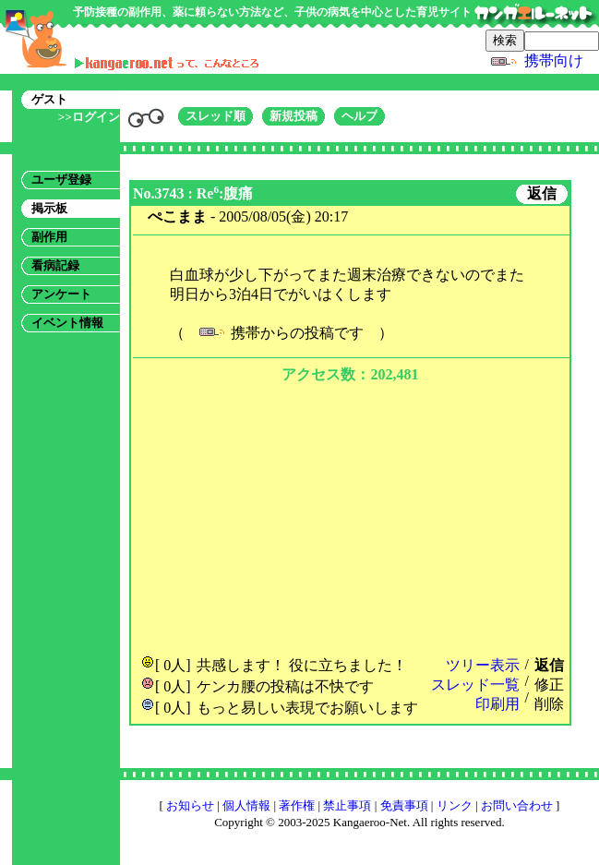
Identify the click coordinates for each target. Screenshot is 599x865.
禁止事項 (347, 805)
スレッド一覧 (475, 684)
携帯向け (553, 60)
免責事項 (404, 805)
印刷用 (497, 704)
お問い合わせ (517, 805)
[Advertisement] (350, 517)
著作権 (297, 805)
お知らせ (190, 805)
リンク (455, 805)
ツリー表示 (483, 665)
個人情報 (246, 805)
